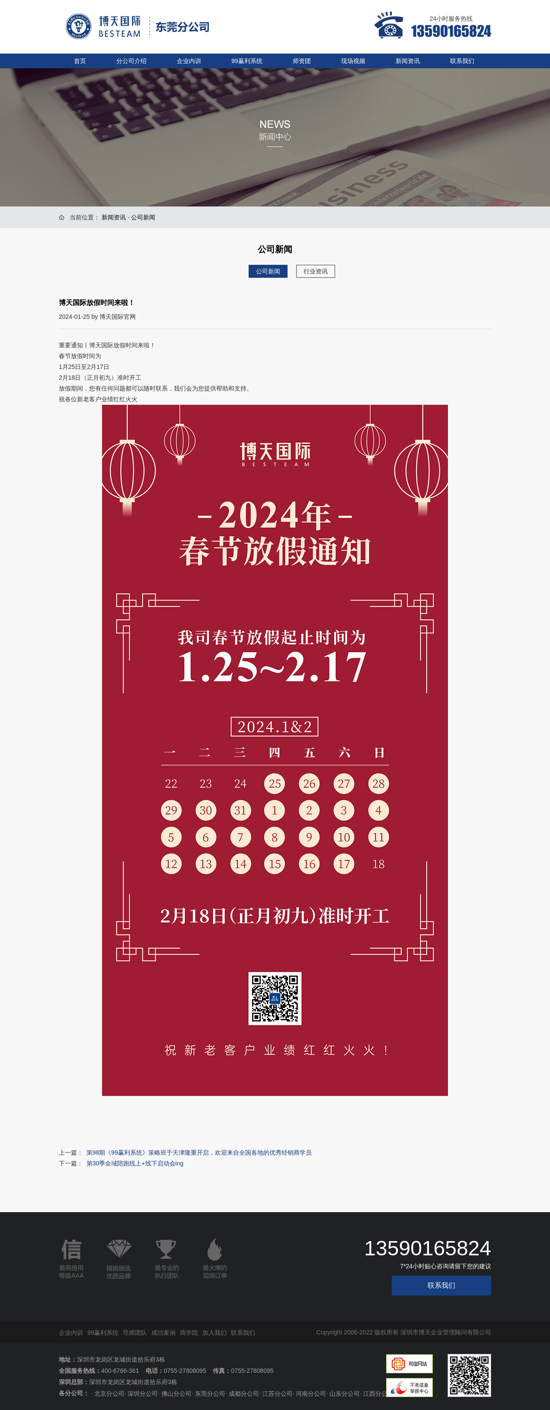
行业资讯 (316, 271)
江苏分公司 (277, 1393)
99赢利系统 (246, 60)
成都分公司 (244, 1393)
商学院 (189, 1332)
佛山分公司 (176, 1393)
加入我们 (214, 1332)
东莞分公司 (210, 1393)
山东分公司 (344, 1393)
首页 (80, 60)
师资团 (302, 60)
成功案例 (163, 1332)
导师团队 (135, 1332)
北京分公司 (109, 1393)
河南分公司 (311, 1393)
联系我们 (462, 60)
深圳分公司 (143, 1393)
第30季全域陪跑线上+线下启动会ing (134, 1163)
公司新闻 (268, 271)
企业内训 (189, 60)
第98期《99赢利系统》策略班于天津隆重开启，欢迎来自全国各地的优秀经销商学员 (199, 1152)
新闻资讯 (408, 60)
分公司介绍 (131, 60)
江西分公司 (378, 1393)
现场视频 (353, 60)
